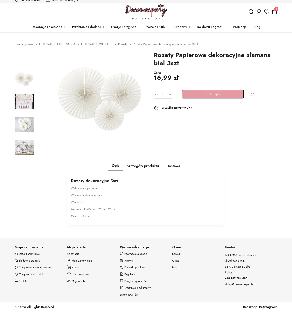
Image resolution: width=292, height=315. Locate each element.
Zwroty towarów (129, 295)
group (268, 307)
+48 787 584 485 (236, 278)
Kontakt (176, 254)
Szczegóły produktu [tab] (143, 166)
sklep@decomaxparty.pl (240, 284)
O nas (175, 261)
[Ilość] (162, 94)
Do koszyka (213, 94)
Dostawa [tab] (173, 166)
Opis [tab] (115, 165)
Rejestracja (73, 254)
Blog (174, 267)
